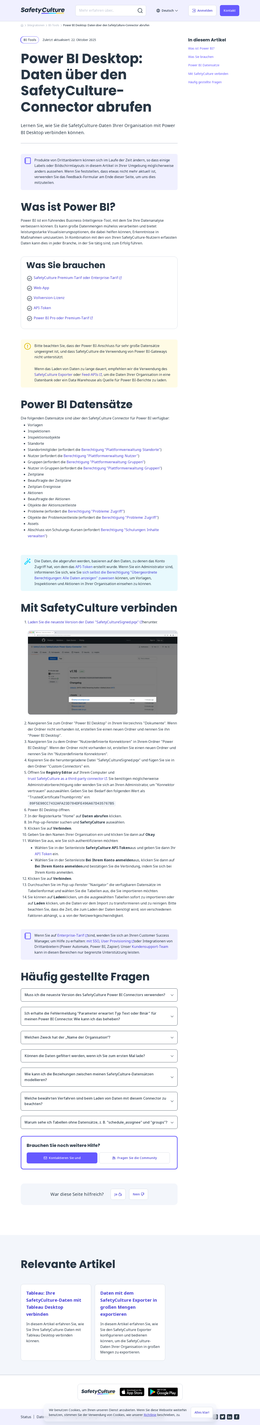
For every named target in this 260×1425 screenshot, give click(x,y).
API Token (43, 853)
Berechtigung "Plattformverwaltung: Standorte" (120, 449)
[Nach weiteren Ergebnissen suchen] (140, 10)
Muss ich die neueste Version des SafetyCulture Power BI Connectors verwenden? (99, 994)
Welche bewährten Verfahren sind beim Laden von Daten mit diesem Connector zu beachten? (99, 1101)
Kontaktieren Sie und (62, 1158)
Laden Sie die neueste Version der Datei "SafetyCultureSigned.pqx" (85, 622)
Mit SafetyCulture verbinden (208, 74)
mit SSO (92, 941)
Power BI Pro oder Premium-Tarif (63, 318)
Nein (138, 1194)
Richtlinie (150, 1415)
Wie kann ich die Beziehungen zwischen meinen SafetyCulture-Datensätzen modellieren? (99, 1077)
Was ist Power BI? (201, 48)
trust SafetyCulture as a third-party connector (67, 778)
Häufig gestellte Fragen (205, 82)
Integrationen (36, 25)
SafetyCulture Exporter (53, 374)
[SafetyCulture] (43, 10)
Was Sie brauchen (201, 57)
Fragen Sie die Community (134, 1158)
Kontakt (230, 10)
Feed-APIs (92, 374)
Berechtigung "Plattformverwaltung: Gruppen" (105, 462)
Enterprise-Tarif (72, 935)
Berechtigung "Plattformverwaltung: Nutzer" (100, 455)
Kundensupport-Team (150, 946)
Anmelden (202, 10)
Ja (118, 1194)
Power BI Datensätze (203, 65)
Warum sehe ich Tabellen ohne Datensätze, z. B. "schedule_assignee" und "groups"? (99, 1122)
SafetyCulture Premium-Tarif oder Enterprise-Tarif (78, 277)
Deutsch (167, 10)
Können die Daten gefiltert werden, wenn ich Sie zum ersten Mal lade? (99, 1055)
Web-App (41, 287)
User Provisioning (117, 941)
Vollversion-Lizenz (49, 297)
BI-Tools (53, 25)
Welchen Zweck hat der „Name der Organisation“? (99, 1037)
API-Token (42, 307)
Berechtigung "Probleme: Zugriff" (96, 511)
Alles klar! (202, 1412)
